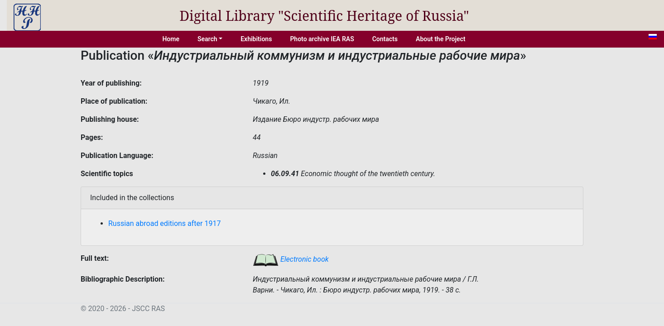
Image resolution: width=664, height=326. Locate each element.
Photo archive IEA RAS (322, 39)
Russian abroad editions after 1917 (164, 223)
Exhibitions (256, 39)
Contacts (385, 39)
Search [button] (207, 39)
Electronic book (291, 259)
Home (170, 39)
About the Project (441, 39)
